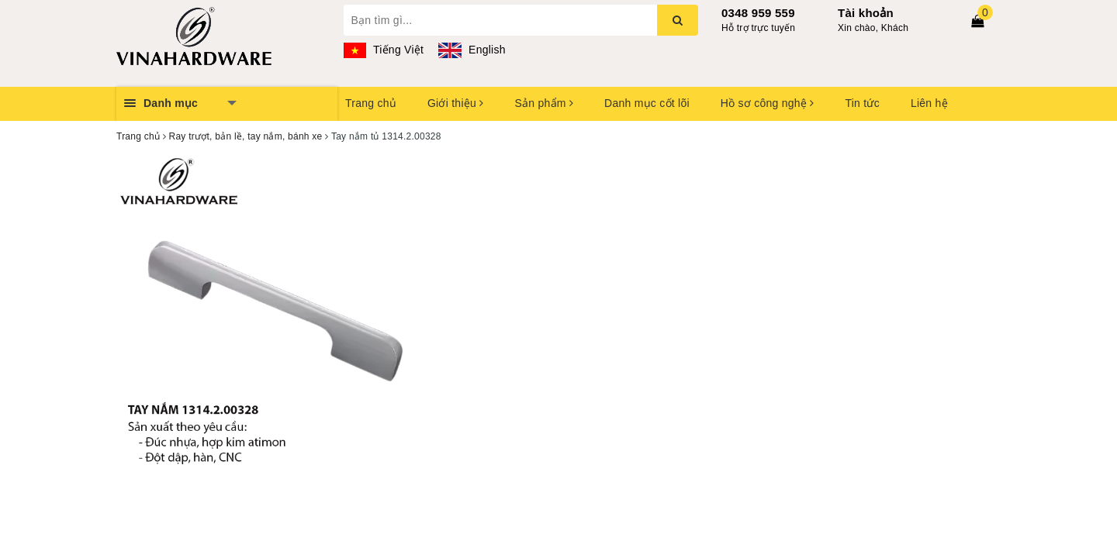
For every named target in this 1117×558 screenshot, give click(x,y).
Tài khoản (866, 12)
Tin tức (862, 103)
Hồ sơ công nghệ (767, 103)
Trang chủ (370, 103)
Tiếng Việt (384, 49)
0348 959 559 (758, 12)
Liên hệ (929, 103)
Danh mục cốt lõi (647, 103)
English (471, 49)
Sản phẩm (543, 103)
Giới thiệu (455, 103)
